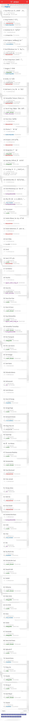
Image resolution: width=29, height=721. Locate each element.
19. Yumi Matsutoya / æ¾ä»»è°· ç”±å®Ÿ (14, 188)
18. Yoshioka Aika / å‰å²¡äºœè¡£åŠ (14, 180)
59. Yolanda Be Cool (9, 560)
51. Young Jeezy (8, 488)
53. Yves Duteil (7, 505)
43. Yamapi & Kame (9, 417)
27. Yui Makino (7, 268)
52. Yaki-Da (6, 497)
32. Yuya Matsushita (9, 316)
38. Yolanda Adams (9, 372)
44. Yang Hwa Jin (8, 426)
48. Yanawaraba (8, 461)
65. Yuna (5, 614)
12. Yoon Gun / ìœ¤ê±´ (10, 119)
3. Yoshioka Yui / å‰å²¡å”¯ (12, 30)
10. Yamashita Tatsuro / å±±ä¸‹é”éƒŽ (14, 98)
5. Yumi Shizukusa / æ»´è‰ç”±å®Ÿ (14, 49)
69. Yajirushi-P (7, 649)
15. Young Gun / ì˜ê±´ (10, 150)
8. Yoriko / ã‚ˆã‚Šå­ (9, 79)
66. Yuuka (6, 622)
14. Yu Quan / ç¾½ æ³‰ (10, 139)
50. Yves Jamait (8, 479)
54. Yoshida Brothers (9, 514)
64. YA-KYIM (7, 605)
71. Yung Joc (7, 667)
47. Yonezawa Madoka (10, 452)
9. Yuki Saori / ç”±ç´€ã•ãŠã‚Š (13, 89)
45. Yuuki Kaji (7, 434)
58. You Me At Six (8, 551)
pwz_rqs (8, 14)
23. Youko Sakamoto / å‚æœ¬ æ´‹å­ (14, 228)
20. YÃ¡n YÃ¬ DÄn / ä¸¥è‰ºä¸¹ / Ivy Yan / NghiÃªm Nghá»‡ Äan (14, 199)
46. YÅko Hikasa (8, 443)
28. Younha (6, 277)
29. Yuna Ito (7, 288)
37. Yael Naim (7, 363)
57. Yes (5, 543)
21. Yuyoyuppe (7, 209)
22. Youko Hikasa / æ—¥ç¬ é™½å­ (14, 218)
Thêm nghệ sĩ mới (23, 4)
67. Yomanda (7, 631)
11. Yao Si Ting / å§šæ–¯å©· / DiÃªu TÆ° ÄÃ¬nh (14, 108)
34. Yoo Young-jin (8, 337)
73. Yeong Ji (7, 685)
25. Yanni (6, 249)
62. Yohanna (7, 587)
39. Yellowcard (7, 381)
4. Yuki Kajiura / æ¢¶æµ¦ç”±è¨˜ (13, 40)
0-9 (2, 714)
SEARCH (25, 711)
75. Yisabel (6, 702)
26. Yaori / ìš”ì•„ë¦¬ (9, 258)
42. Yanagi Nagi (8, 408)
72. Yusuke (6, 676)
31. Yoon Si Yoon (8, 307)
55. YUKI (6, 525)
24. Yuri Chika (7, 239)
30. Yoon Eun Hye (8, 298)
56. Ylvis (5, 534)
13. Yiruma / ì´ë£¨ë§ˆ (10, 129)
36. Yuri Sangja (7, 354)
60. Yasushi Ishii (8, 569)
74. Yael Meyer (7, 694)
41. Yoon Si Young (8, 399)
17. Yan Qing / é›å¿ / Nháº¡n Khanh (14, 169)
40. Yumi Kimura (8, 390)
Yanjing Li (8, 63)
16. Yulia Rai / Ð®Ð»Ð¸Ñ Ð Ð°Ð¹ (13, 160)
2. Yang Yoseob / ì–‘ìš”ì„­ (10, 19)
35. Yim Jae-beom (9, 346)
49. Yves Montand (8, 470)
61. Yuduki (6, 578)
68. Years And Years (9, 640)
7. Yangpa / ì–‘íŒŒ (9, 68)
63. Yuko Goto (7, 596)
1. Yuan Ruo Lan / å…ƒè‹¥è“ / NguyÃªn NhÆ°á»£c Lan (14, 10)
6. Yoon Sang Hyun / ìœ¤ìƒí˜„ (13, 59)
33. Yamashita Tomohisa (11, 326)
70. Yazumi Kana (8, 658)
